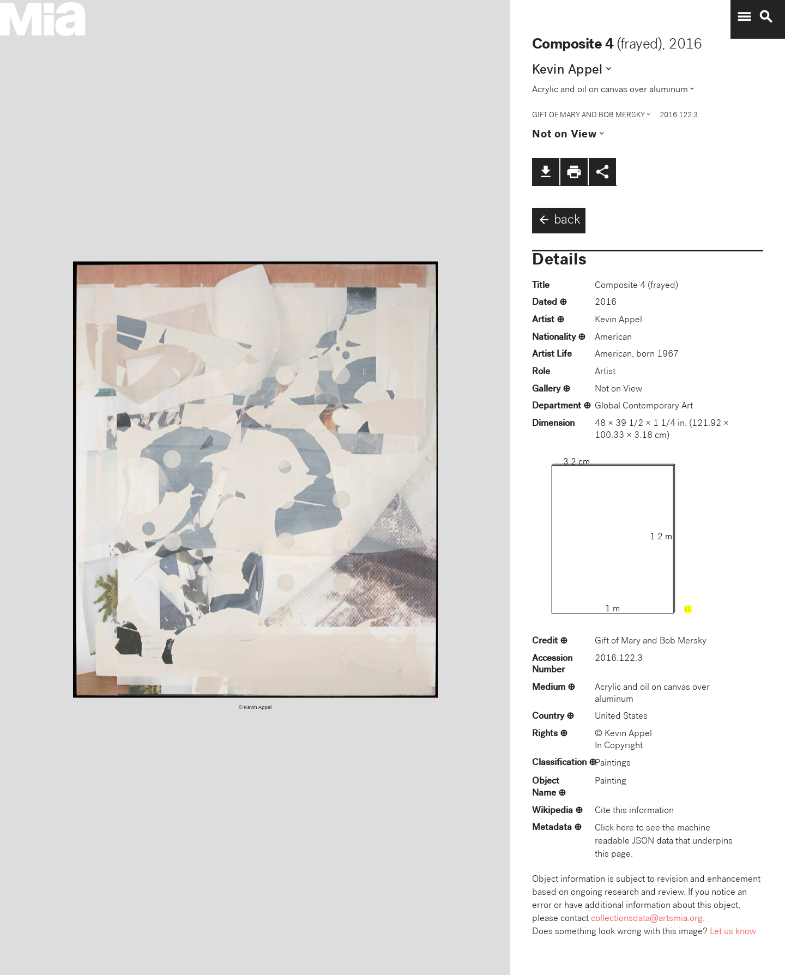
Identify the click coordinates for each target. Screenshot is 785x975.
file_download (546, 172)
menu (744, 17)
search (766, 17)
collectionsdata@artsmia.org (647, 919)
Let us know (733, 932)
